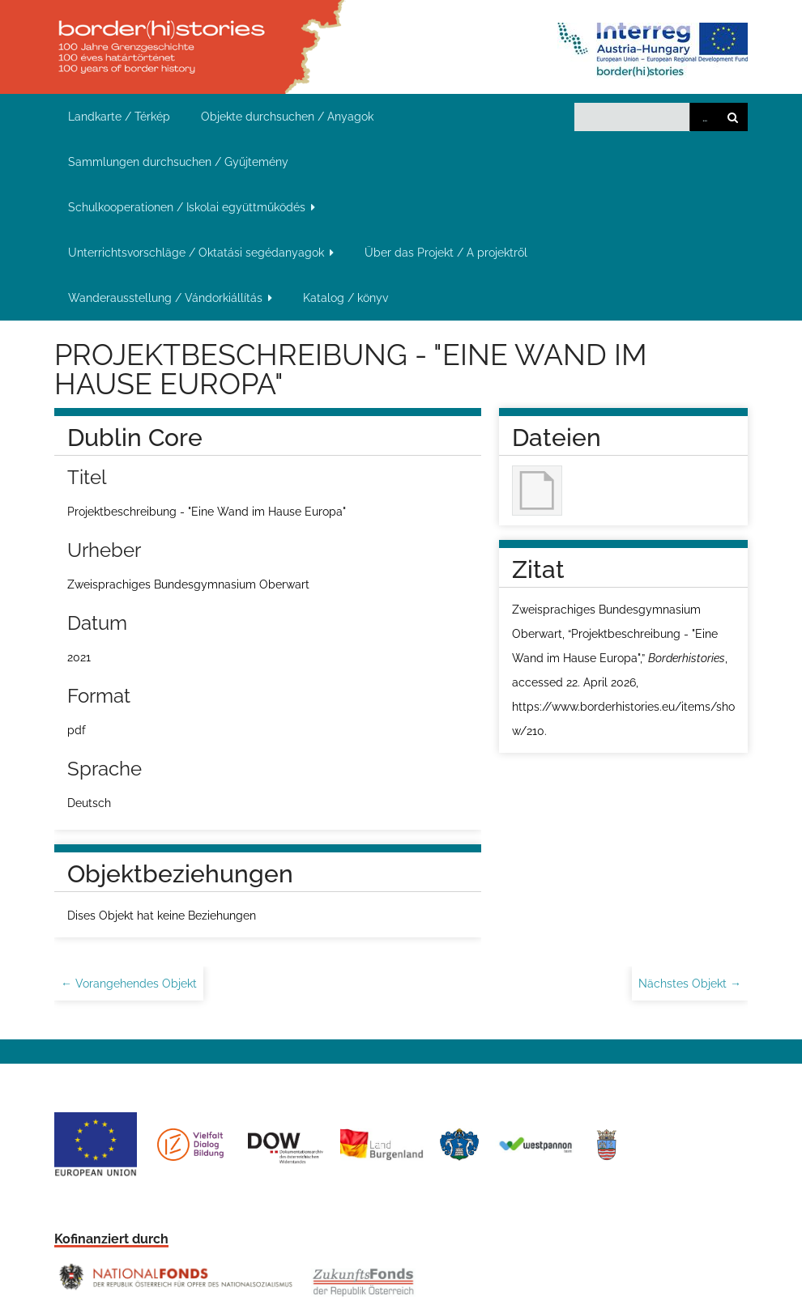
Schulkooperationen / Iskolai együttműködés (186, 207)
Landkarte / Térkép (119, 116)
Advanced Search (704, 117)
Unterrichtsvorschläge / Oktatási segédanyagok (196, 252)
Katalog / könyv (345, 297)
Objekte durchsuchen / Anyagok (287, 116)
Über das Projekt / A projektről (446, 252)
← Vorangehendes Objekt (129, 983)
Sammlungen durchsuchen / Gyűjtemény (178, 161)
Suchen (733, 117)
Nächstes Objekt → (689, 983)
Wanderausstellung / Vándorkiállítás (165, 297)
